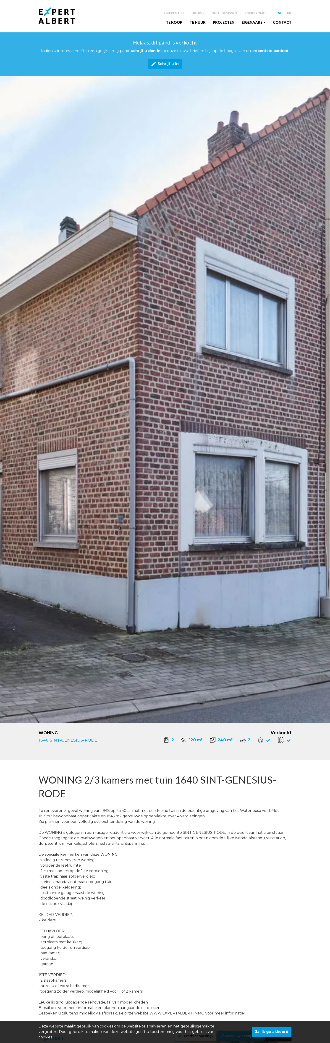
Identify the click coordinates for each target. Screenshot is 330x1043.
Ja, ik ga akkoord (271, 1032)
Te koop (174, 22)
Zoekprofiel (255, 13)
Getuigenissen (224, 13)
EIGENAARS (252, 22)
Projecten (223, 22)
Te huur (198, 22)
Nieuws (197, 13)
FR (289, 13)
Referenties (173, 13)
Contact (282, 22)
